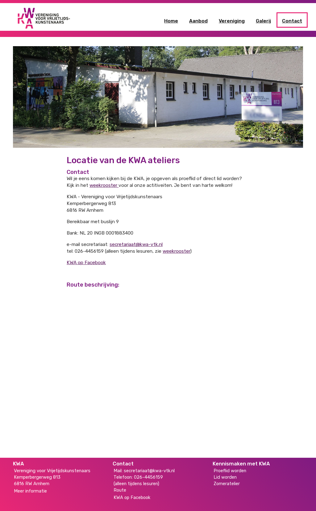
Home (171, 21)
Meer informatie (30, 491)
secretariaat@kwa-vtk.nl (136, 244)
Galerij (263, 21)
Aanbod (198, 21)
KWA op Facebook (86, 262)
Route (120, 490)
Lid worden (225, 477)
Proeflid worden (230, 470)
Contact (292, 21)
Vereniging (232, 21)
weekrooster (103, 185)
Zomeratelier (227, 483)
